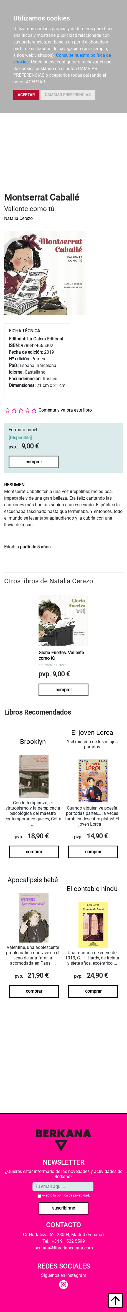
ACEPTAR (26, 95)
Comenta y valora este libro (65, 410)
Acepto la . (66, 1195)
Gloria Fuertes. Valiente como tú (61, 655)
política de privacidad (73, 1195)
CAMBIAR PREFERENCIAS (68, 95)
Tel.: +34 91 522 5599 (63, 1241)
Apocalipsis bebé (32, 880)
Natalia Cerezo (18, 218)
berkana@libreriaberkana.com (63, 1248)
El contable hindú (92, 889)
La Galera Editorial (45, 339)
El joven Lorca (92, 732)
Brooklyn (33, 742)
